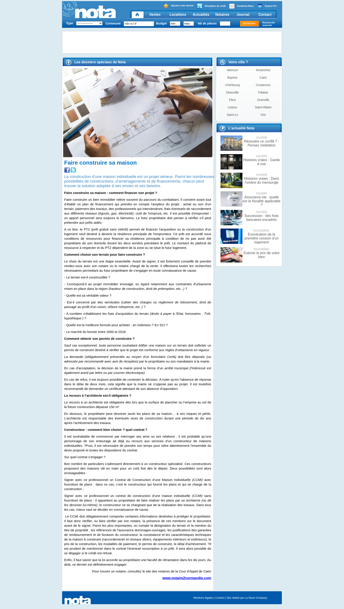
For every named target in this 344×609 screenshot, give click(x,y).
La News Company (256, 597)
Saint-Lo (232, 114)
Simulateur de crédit (211, 6)
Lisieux (232, 107)
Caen (263, 77)
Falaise (263, 92)
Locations (178, 14)
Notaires (222, 14)
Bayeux (232, 77)
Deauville (232, 92)
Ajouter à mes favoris (178, 5)
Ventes (155, 14)
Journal (243, 14)
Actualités (201, 14)
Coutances (263, 85)
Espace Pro (267, 6)
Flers (232, 100)
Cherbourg (232, 85)
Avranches (263, 70)
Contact (265, 14)
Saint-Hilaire (263, 107)
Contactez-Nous (241, 6)
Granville (263, 100)
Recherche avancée (269, 23)
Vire (263, 114)
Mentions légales (203, 597)
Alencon (232, 70)
